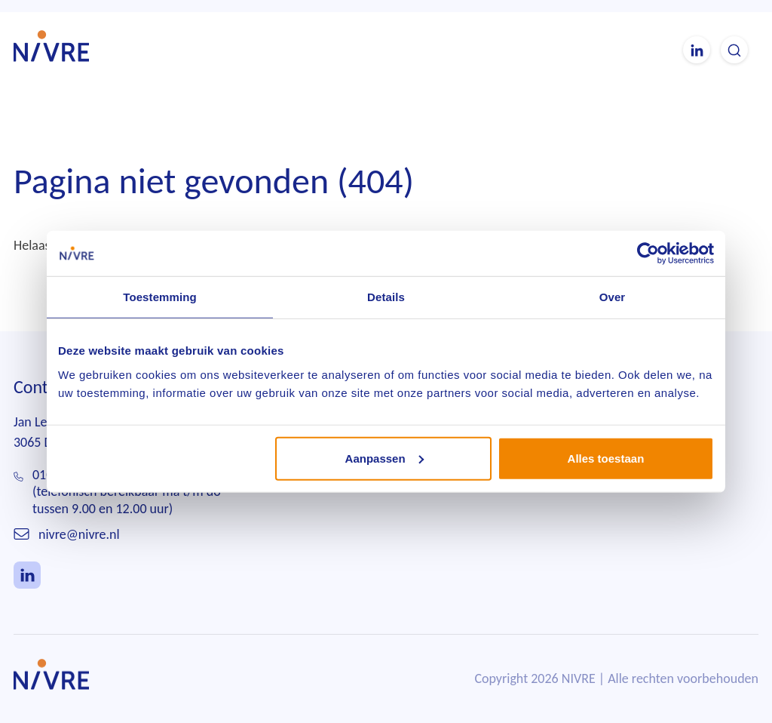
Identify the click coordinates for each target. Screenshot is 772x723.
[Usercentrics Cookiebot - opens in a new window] (648, 253)
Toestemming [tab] (160, 297)
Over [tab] (612, 297)
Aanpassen (384, 457)
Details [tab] (386, 297)
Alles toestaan (606, 457)
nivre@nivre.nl (79, 534)
